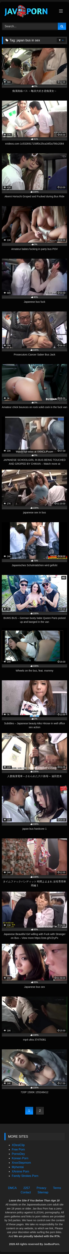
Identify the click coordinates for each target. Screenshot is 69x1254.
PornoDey (18, 1153)
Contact (26, 1192)
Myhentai (18, 1167)
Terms (57, 1188)
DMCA (12, 1188)
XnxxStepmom (21, 1162)
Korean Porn (20, 1158)
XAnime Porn (20, 1171)
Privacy (41, 1188)
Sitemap (43, 1192)
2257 (26, 1188)
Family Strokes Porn (25, 1175)
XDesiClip (18, 1145)
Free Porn (18, 1149)
